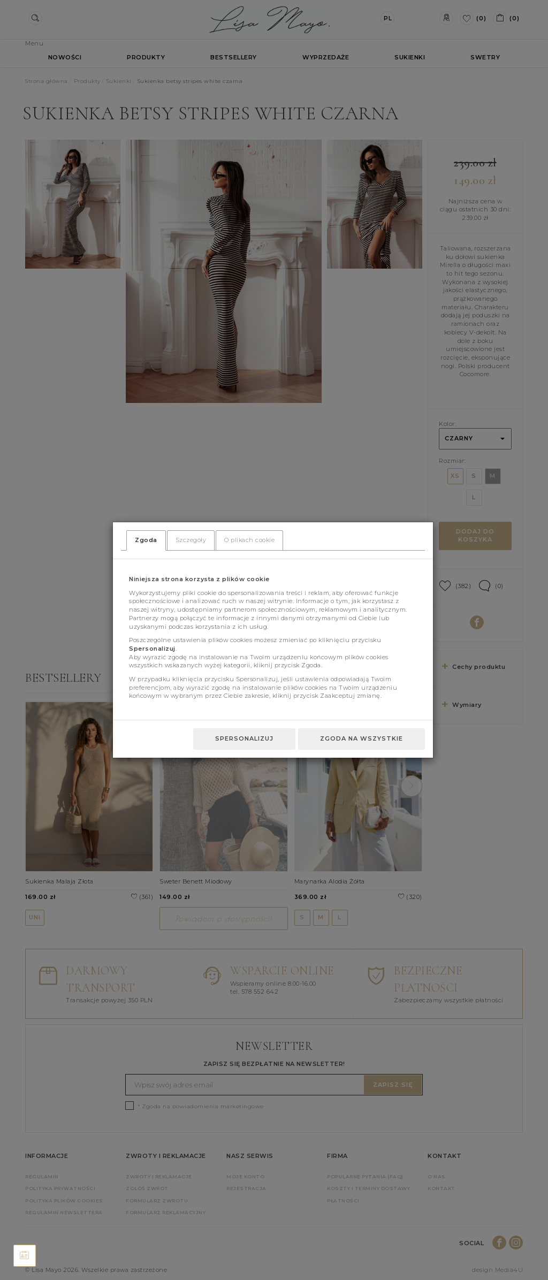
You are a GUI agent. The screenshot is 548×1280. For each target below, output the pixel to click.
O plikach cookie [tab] (249, 540)
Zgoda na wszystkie (361, 738)
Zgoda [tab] (146, 540)
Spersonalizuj (244, 738)
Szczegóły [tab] (191, 540)
